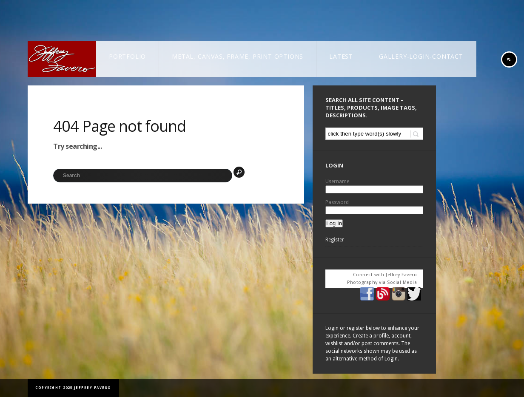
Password (337, 202)
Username (337, 181)
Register (334, 240)
